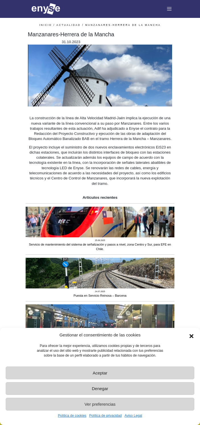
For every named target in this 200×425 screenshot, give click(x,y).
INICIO (45, 25)
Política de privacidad (105, 416)
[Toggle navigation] (169, 9)
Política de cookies (72, 416)
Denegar (100, 388)
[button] (191, 335)
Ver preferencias (100, 404)
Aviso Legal (133, 416)
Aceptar (100, 372)
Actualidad (68, 25)
